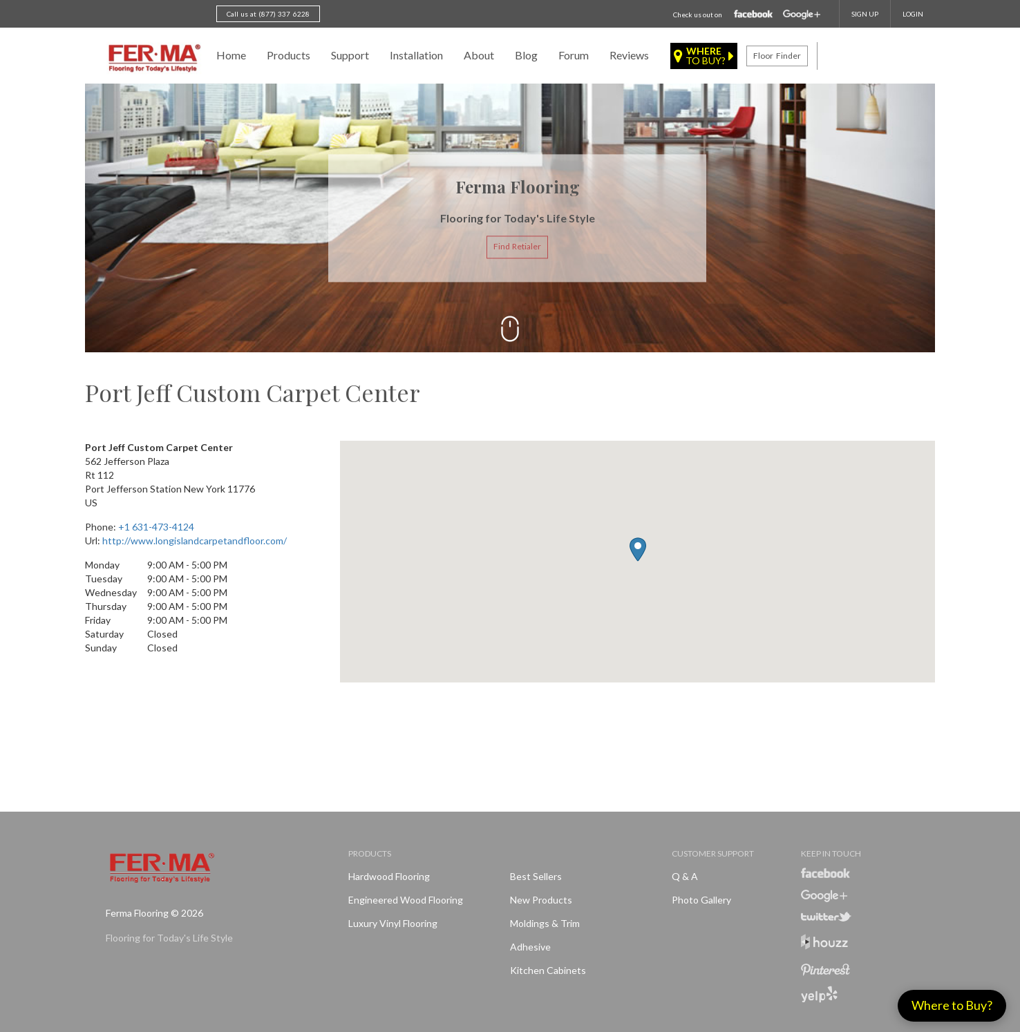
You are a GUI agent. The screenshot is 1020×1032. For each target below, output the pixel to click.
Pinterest (825, 970)
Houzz (824, 944)
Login (913, 14)
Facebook (753, 14)
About (479, 54)
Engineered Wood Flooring (405, 900)
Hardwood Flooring (389, 876)
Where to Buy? (952, 1005)
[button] (638, 549)
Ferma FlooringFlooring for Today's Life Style (152, 59)
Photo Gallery (701, 900)
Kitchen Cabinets (548, 970)
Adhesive (530, 947)
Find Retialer (517, 247)
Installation (416, 54)
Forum (573, 54)
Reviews (629, 54)
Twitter (826, 916)
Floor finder (776, 55)
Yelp (819, 994)
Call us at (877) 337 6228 (268, 14)
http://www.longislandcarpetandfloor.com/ (194, 540)
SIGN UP (864, 14)
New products (541, 900)
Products (288, 54)
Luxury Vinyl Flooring (392, 923)
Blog (526, 54)
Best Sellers (536, 876)
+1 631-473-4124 (156, 527)
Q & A (685, 876)
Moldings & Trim (545, 923)
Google (801, 15)
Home (231, 54)
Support (350, 54)
